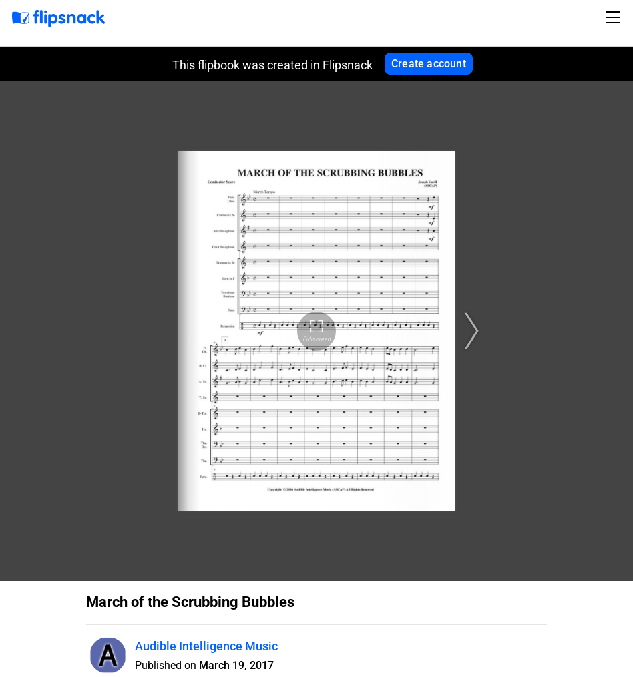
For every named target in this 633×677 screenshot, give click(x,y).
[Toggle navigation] (615, 17)
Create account (428, 63)
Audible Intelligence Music (206, 646)
